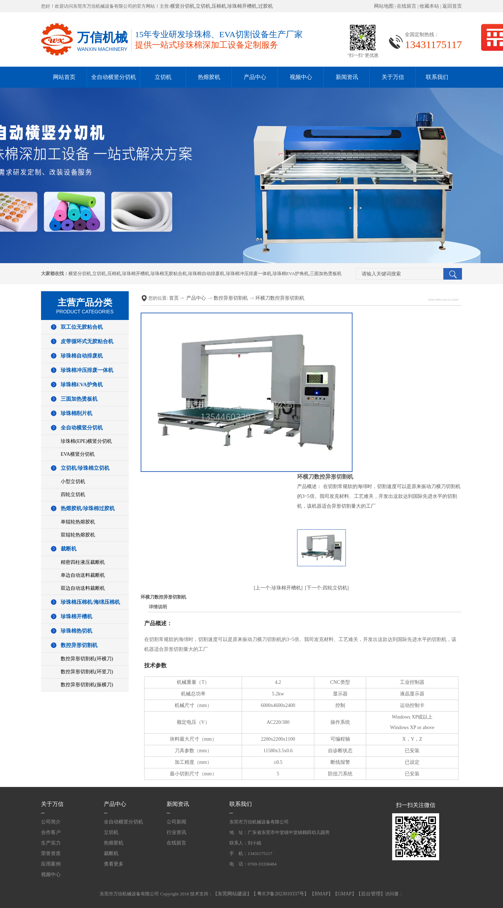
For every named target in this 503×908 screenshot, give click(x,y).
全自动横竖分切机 (113, 77)
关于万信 (393, 77)
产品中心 (255, 77)
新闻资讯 (347, 77)
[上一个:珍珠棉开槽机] (278, 587)
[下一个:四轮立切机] (327, 587)
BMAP (321, 893)
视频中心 (301, 77)
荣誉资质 (51, 853)
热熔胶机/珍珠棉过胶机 (88, 508)
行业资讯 (176, 832)
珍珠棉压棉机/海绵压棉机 (90, 602)
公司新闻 (176, 821)
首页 (174, 298)
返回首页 (452, 6)
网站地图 (384, 6)
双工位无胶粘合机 (82, 327)
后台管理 (371, 893)
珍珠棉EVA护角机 (291, 273)
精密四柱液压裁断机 (83, 562)
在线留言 (406, 6)
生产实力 (51, 843)
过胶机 (265, 6)
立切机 (203, 6)
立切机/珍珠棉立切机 (85, 468)
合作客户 (51, 832)
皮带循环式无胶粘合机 (87, 341)
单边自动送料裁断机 (83, 575)
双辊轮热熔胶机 (78, 535)
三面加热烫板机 (326, 273)
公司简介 (51, 821)
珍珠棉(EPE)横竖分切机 (86, 441)
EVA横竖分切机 (78, 454)
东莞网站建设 (232, 893)
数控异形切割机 (79, 645)
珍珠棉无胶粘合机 (168, 273)
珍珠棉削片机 (76, 413)
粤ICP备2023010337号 (280, 893)
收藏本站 (429, 6)
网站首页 (64, 77)
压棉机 (219, 6)
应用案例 (51, 864)
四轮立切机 (73, 494)
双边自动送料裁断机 (83, 588)
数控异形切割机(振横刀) (87, 684)
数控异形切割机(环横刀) (87, 658)
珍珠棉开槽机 (242, 6)
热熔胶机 (209, 77)
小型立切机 (73, 481)
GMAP (344, 893)
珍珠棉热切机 (76, 631)
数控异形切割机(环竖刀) (87, 671)
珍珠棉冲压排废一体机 (248, 273)
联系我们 (437, 77)
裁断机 (68, 549)
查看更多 (113, 864)
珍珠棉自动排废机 (206, 273)
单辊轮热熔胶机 (78, 522)
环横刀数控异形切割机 (279, 298)
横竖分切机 (182, 6)
